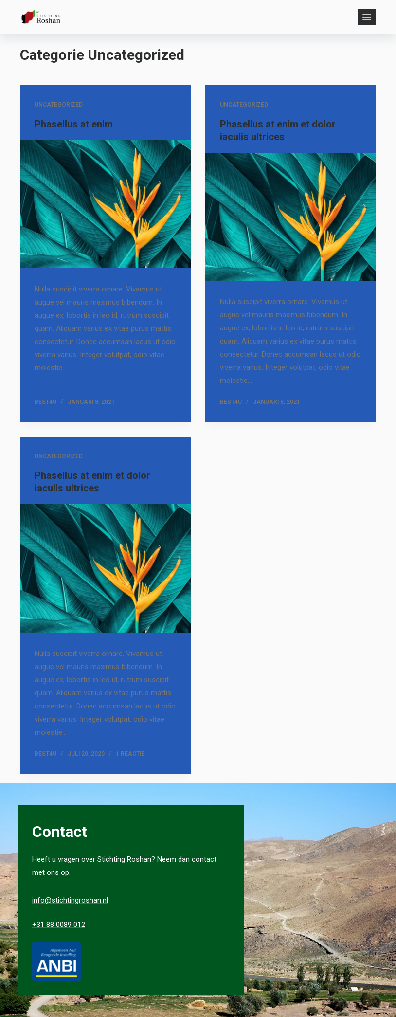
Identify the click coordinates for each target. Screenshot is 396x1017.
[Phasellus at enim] (105, 204)
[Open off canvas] (367, 17)
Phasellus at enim (74, 124)
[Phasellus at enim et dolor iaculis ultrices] (290, 217)
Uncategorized (59, 104)
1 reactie (130, 753)
